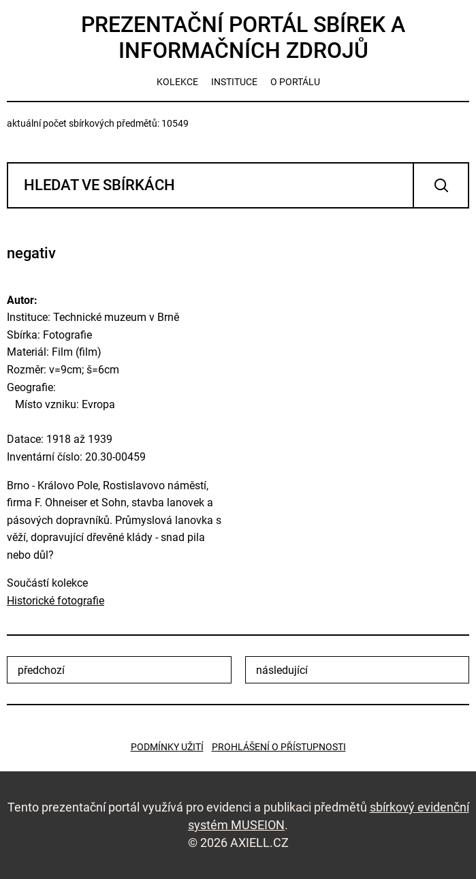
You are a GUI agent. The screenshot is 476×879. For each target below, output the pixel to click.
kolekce (177, 81)
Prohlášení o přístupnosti (279, 746)
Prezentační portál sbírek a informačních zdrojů (243, 37)
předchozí (41, 670)
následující (282, 670)
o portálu (295, 81)
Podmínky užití (167, 746)
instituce (234, 81)
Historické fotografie (55, 600)
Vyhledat (441, 185)
